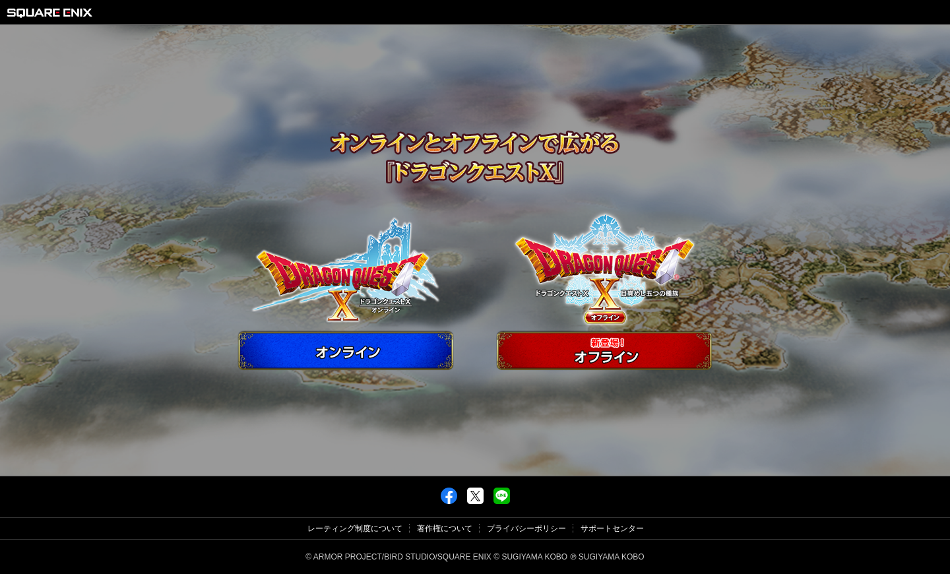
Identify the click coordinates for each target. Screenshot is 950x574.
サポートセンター (612, 528)
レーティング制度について (354, 528)
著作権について (444, 528)
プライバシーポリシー (526, 528)
